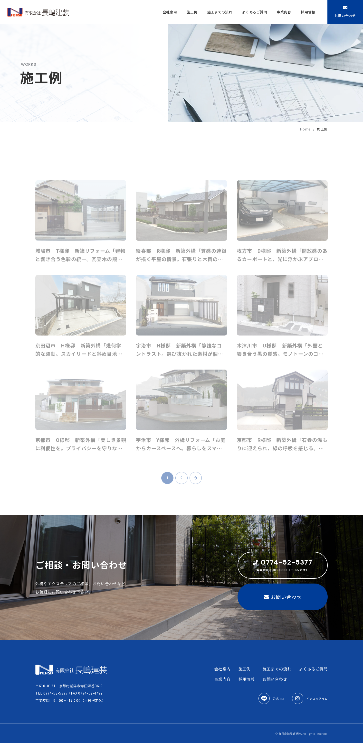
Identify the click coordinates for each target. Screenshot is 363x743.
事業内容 (284, 11)
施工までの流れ (219, 11)
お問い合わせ (345, 11)
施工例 (192, 11)
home (305, 129)
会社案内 (170, 11)
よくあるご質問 (254, 11)
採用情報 (308, 11)
